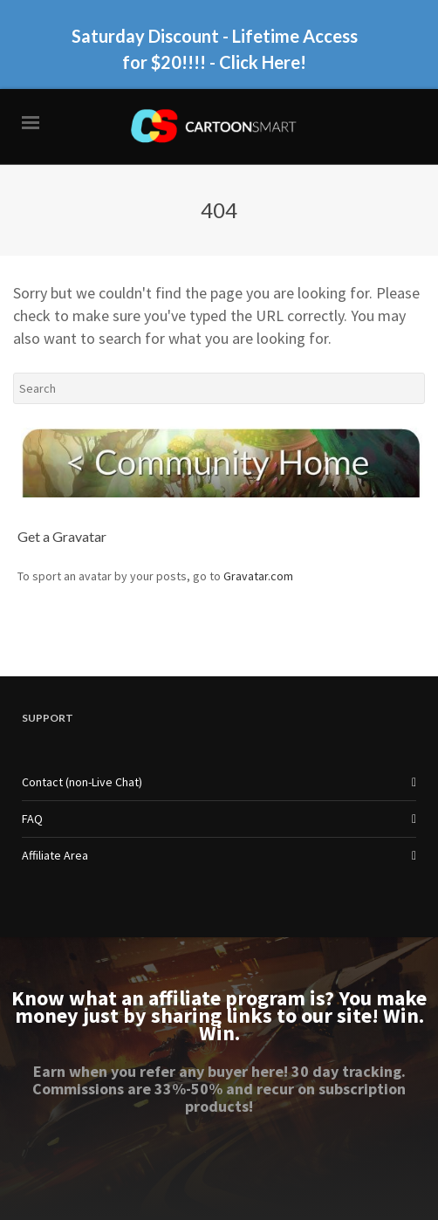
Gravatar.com (258, 576)
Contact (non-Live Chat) (82, 782)
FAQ (32, 818)
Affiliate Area (55, 855)
